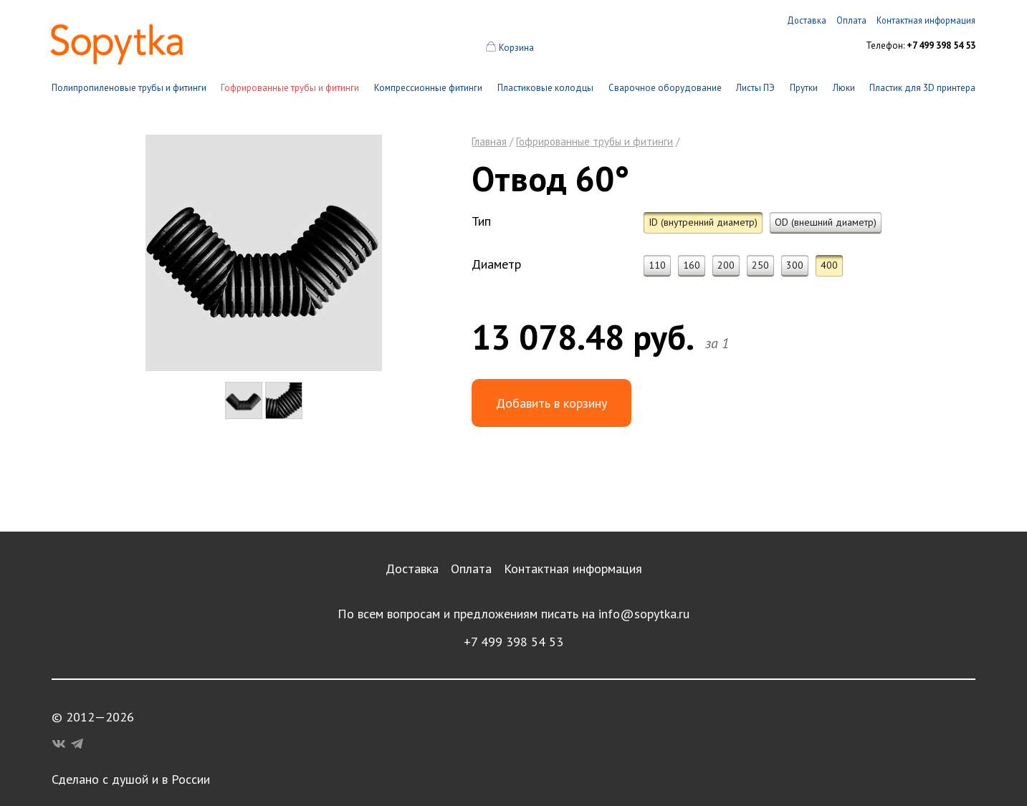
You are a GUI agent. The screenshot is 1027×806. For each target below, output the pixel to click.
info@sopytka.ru (643, 613)
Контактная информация (573, 568)
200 (726, 265)
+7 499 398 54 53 (513, 641)
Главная (489, 141)
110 (657, 265)
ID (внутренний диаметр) (703, 222)
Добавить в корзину (551, 403)
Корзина (516, 48)
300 (794, 265)
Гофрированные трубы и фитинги (290, 88)
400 (829, 265)
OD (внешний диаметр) (825, 222)
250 (760, 265)
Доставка (412, 568)
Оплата (471, 568)
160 (691, 265)
